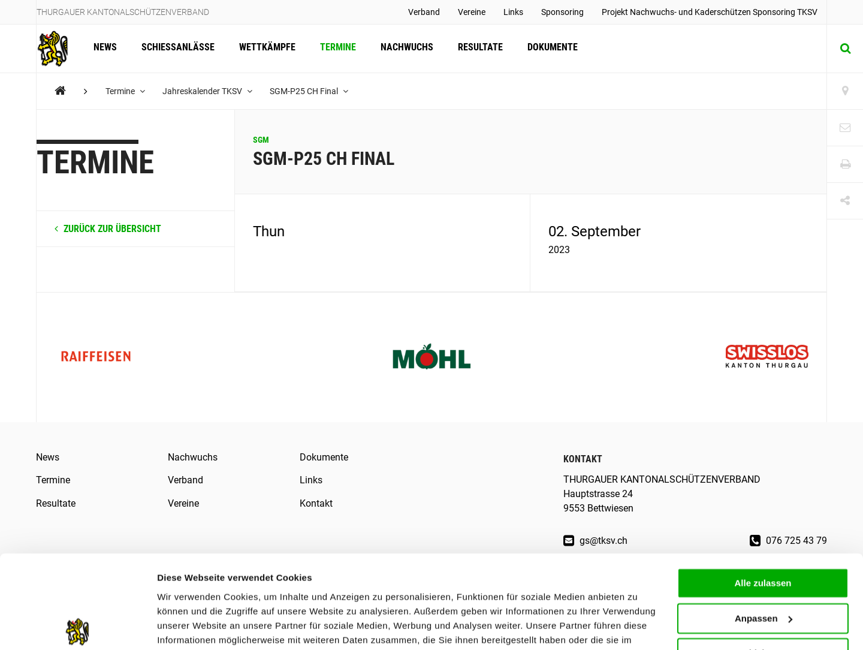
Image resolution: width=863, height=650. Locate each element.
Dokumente (548, 48)
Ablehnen (763, 592)
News (104, 48)
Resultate (476, 48)
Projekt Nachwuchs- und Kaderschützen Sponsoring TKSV (709, 12)
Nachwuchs (404, 48)
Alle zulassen (762, 522)
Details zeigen (187, 626)
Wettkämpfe (265, 48)
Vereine (471, 12)
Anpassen (763, 557)
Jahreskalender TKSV (208, 91)
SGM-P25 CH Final (310, 91)
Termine (336, 48)
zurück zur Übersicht (108, 228)
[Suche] (845, 49)
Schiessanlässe (176, 48)
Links (513, 12)
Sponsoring (562, 12)
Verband (424, 12)
